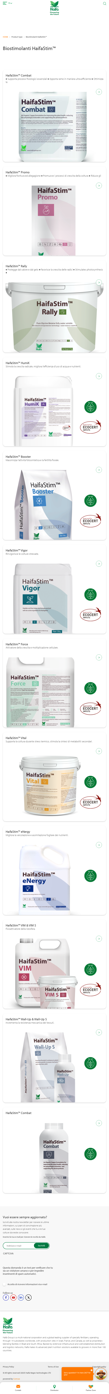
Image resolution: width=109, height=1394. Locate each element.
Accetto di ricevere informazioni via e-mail (27, 1284)
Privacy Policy (8, 1366)
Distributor (54, 1390)
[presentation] (24, 1265)
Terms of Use (53, 1366)
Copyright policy (99, 1366)
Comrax (16, 1378)
